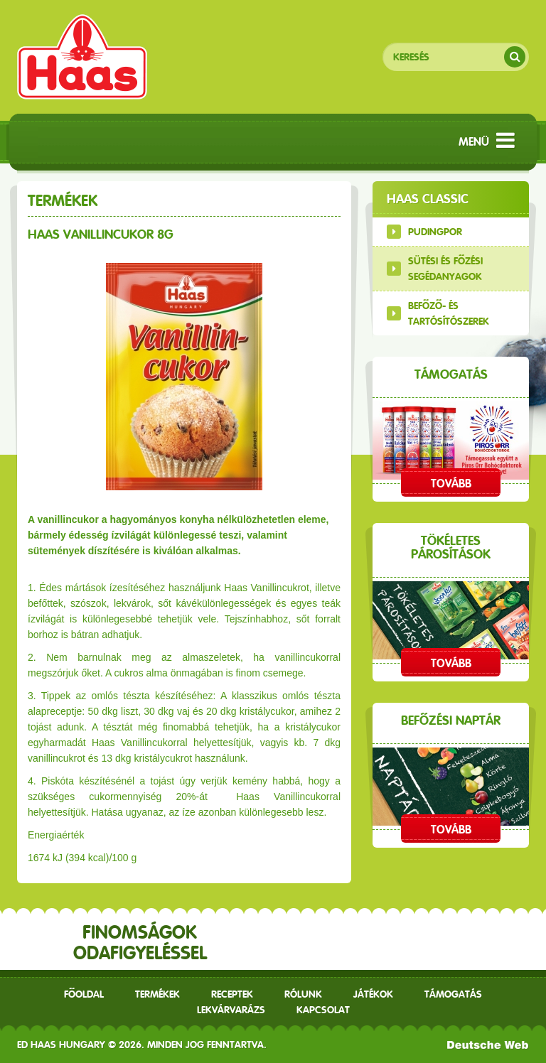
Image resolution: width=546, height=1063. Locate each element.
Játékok (373, 994)
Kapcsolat (323, 1009)
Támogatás (453, 994)
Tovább (451, 483)
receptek (232, 994)
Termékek (157, 994)
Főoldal (84, 994)
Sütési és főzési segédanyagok (445, 268)
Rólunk (303, 994)
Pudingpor (435, 231)
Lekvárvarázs (231, 1009)
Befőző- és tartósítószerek (448, 313)
